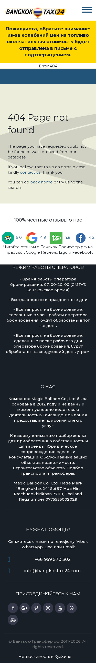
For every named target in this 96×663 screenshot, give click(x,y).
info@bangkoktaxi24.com (52, 570)
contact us (30, 172)
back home (41, 182)
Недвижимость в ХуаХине (44, 656)
